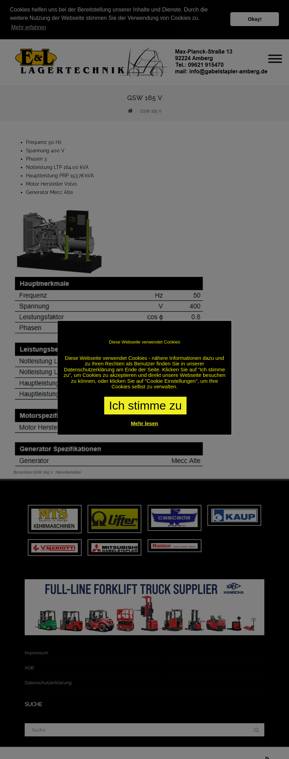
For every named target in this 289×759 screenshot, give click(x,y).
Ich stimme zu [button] (145, 405)
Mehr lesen (144, 423)
